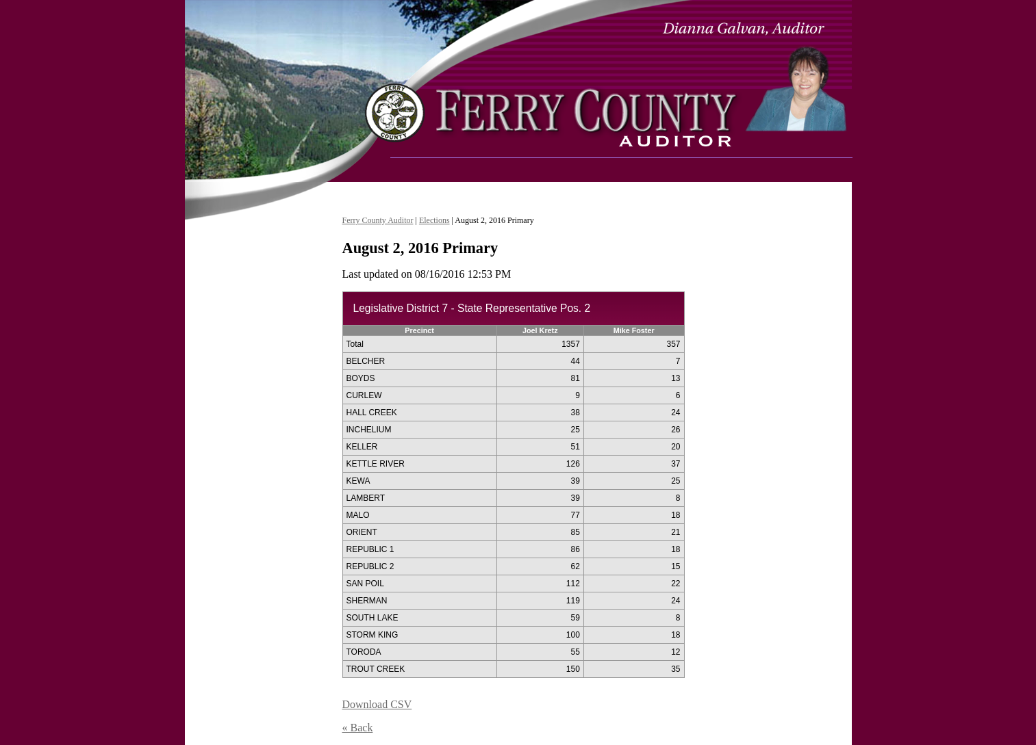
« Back (357, 727)
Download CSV (377, 704)
